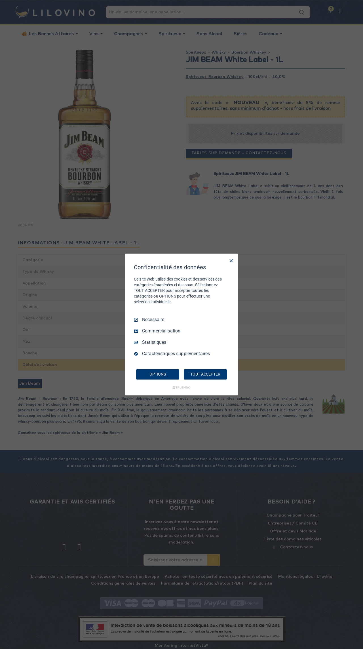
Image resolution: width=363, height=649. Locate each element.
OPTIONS (157, 374)
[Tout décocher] (231, 261)
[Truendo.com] (181, 387)
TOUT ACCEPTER (205, 374)
